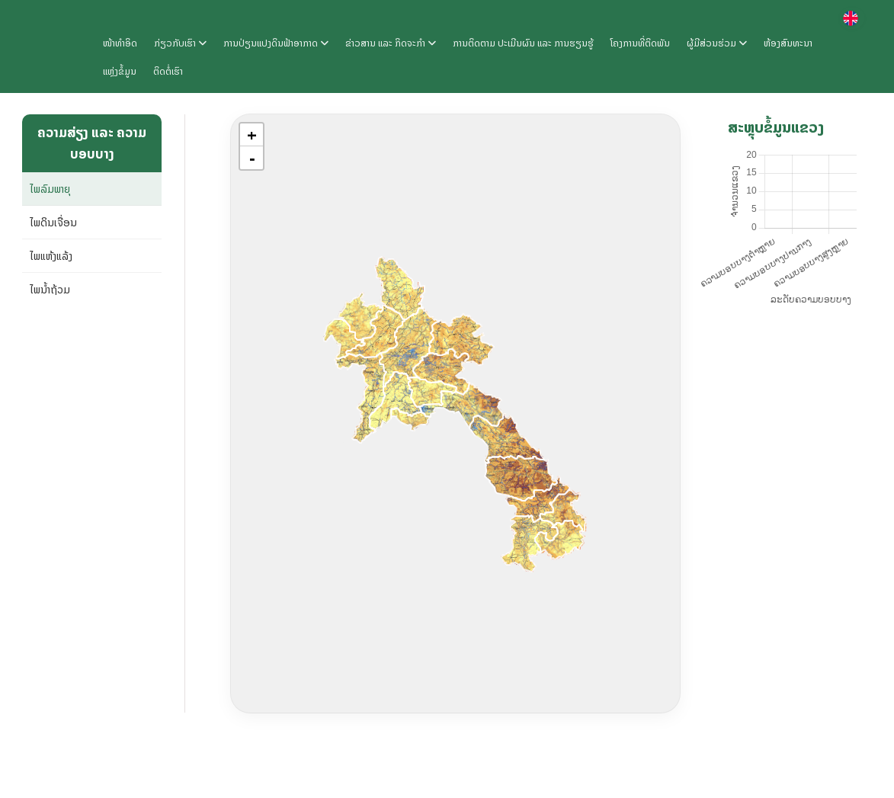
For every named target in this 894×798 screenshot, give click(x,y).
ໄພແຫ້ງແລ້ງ (51, 255)
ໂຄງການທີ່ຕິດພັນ (640, 43)
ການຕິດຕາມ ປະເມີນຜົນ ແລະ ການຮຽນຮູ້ (523, 43)
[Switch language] (852, 18)
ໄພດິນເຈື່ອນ (53, 222)
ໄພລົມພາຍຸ (50, 188)
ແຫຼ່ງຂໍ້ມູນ (119, 71)
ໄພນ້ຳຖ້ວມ (50, 289)
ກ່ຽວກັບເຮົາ (180, 43)
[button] (251, 134)
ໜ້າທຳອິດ (120, 43)
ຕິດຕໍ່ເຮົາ (168, 71)
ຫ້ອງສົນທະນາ (788, 43)
